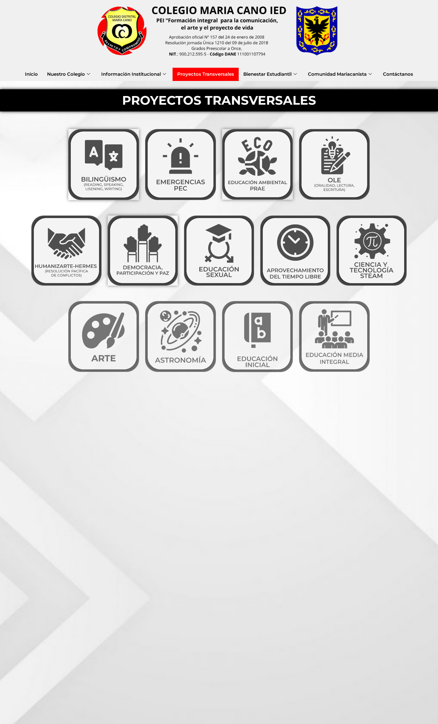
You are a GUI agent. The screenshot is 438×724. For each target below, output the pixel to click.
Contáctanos (398, 74)
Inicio (31, 74)
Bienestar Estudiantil (270, 74)
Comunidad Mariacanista (340, 74)
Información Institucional (133, 74)
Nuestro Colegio (68, 74)
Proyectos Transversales (205, 74)
